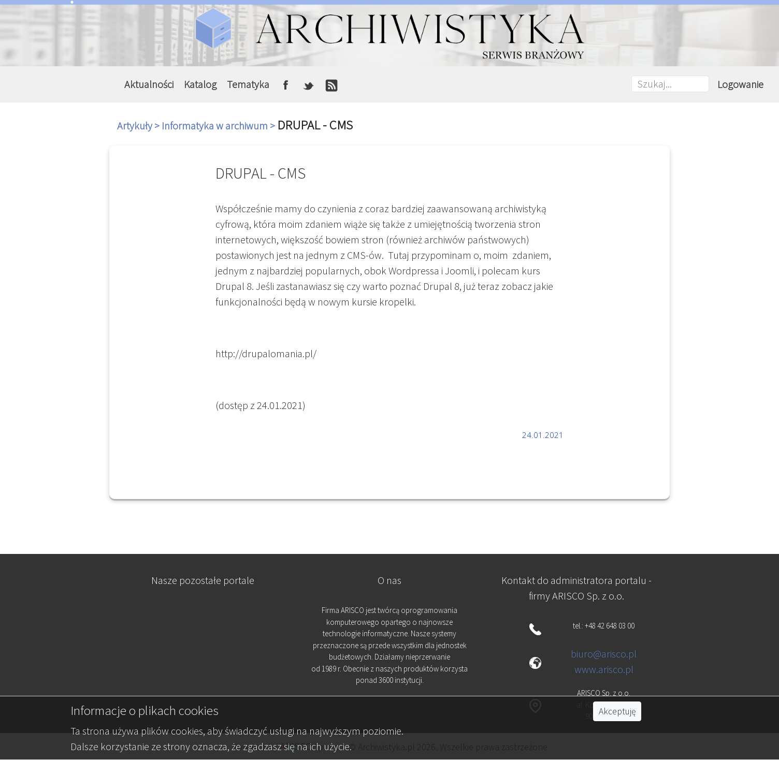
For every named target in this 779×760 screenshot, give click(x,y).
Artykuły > (139, 125)
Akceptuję (617, 711)
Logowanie (740, 84)
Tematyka (248, 84)
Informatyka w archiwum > (219, 125)
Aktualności (149, 84)
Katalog (200, 84)
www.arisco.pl (603, 669)
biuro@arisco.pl (604, 653)
